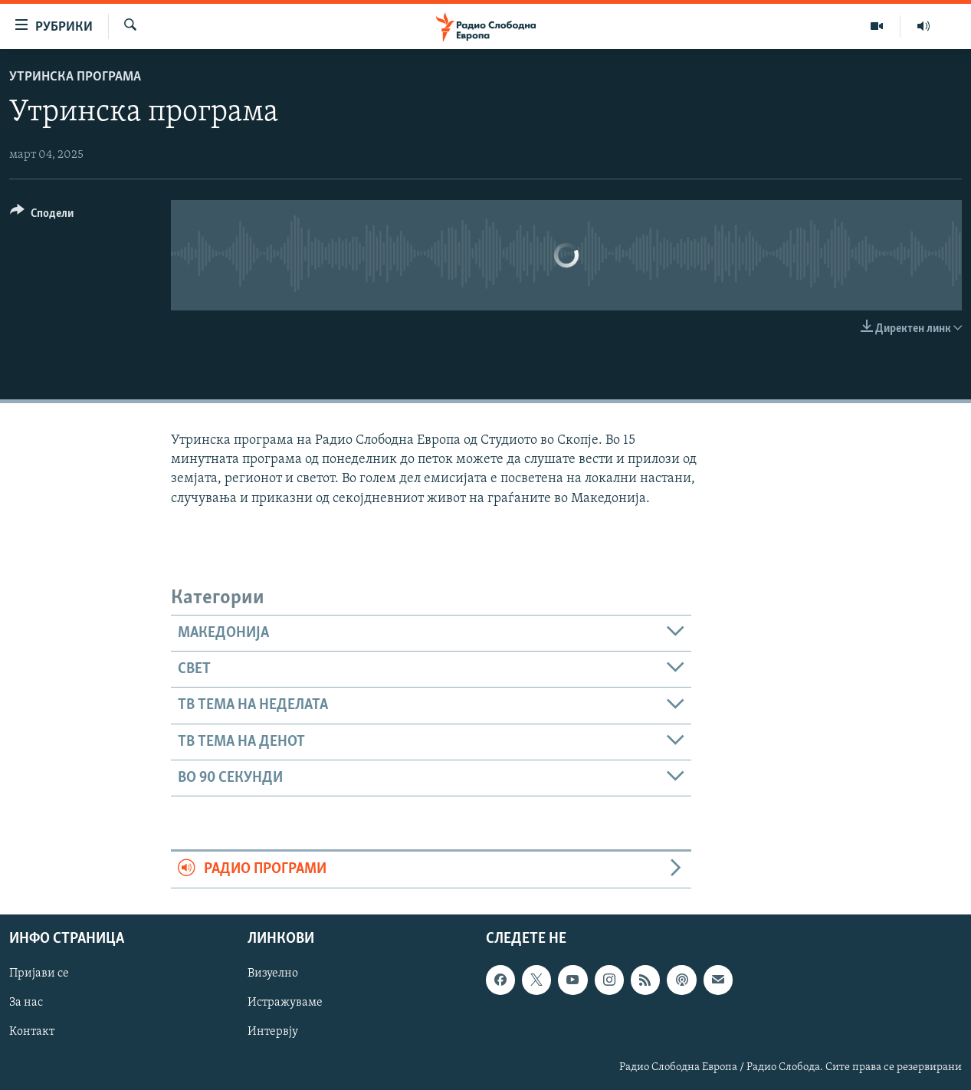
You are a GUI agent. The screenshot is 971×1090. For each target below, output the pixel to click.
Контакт (31, 1032)
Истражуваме (285, 1002)
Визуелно (273, 973)
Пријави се (39, 973)
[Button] (42, 215)
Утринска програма (75, 77)
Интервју (273, 1032)
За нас (26, 1002)
